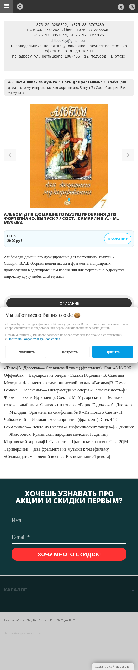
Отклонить (26, 352)
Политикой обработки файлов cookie (34, 339)
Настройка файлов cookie (22, 633)
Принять (112, 352)
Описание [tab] (69, 304)
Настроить (69, 352)
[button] (10, 158)
